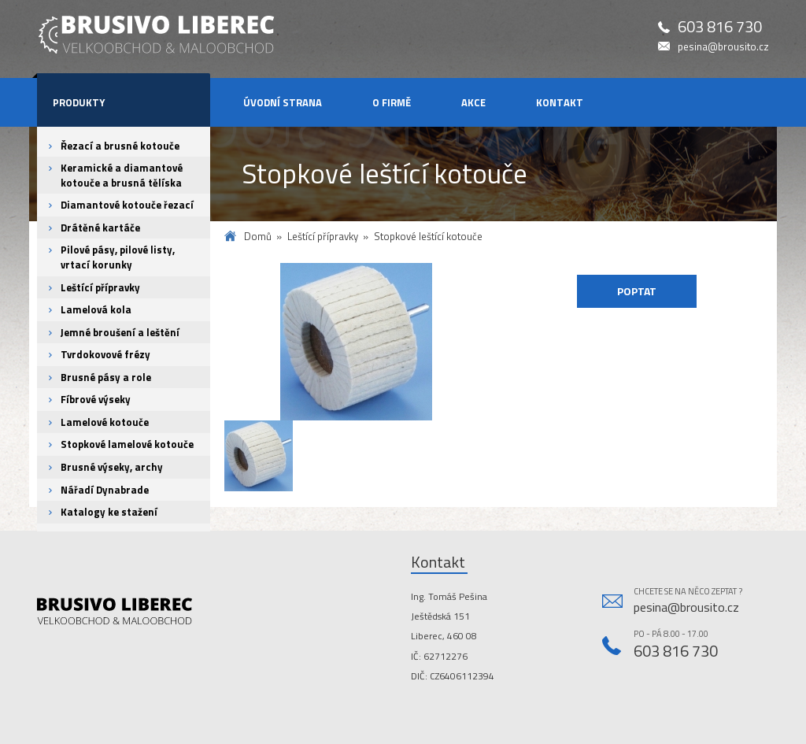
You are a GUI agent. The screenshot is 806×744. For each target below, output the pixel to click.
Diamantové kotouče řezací (127, 205)
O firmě (391, 102)
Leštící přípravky (100, 287)
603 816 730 (720, 27)
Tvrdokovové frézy (105, 354)
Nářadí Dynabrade (105, 490)
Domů (258, 236)
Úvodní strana (282, 102)
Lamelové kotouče (105, 422)
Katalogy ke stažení (109, 512)
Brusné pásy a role (106, 377)
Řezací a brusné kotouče (120, 146)
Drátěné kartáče (100, 227)
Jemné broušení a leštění (120, 332)
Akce (473, 102)
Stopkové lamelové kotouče (127, 444)
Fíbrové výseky (96, 399)
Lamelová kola (96, 309)
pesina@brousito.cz (723, 46)
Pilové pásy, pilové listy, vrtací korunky (118, 257)
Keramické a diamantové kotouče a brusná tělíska (122, 175)
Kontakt (559, 102)
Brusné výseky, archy (112, 467)
